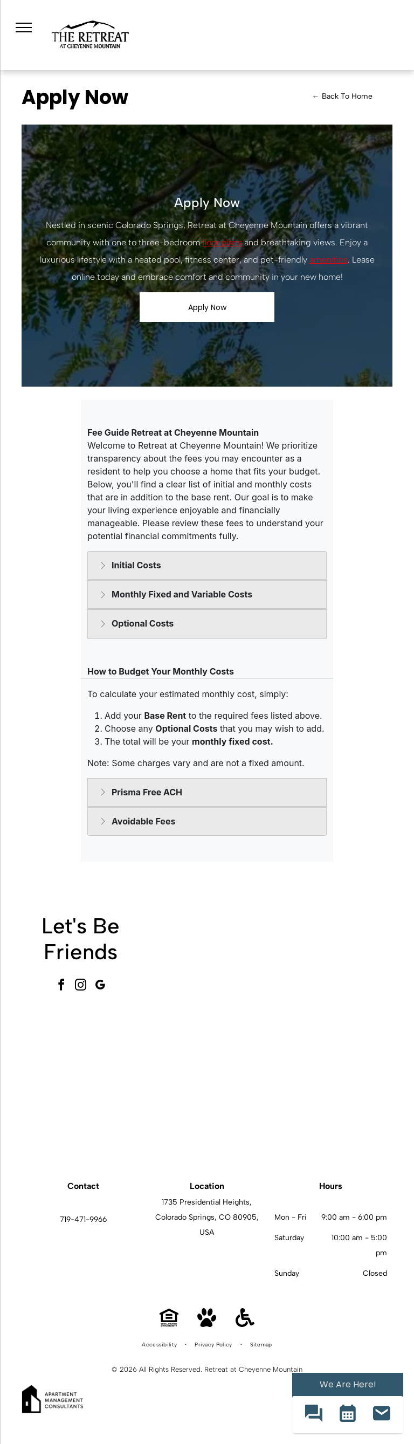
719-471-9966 (83, 1219)
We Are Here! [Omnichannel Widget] (348, 1384)
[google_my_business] (100, 986)
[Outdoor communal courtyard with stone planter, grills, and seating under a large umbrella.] (331, 973)
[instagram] (80, 986)
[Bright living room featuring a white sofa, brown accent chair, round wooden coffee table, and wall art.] (331, 1094)
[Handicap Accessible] (245, 1324)
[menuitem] (160, 1345)
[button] (313, 1414)
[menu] (24, 27)
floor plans (222, 242)
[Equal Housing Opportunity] (169, 1324)
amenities (328, 260)
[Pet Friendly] (206, 1324)
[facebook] (61, 986)
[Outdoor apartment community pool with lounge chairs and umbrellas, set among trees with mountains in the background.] (212, 973)
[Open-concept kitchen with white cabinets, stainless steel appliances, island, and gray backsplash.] (212, 1094)
